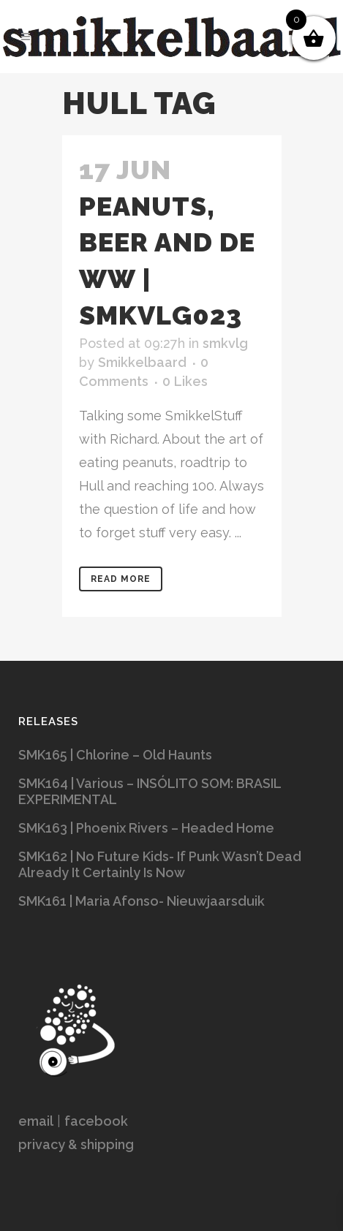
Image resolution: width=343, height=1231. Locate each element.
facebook (96, 1121)
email (35, 1121)
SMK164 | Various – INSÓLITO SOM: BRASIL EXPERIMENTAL (149, 791)
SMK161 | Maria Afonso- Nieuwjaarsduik (141, 901)
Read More (121, 579)
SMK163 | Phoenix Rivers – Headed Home (146, 828)
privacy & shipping (76, 1144)
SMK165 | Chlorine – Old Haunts (115, 754)
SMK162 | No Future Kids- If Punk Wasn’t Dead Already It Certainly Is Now (159, 864)
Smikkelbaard (142, 362)
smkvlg (225, 343)
